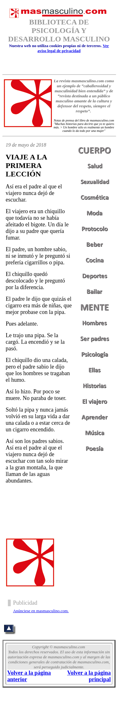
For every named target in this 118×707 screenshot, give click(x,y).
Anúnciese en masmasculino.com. (41, 610)
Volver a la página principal (89, 676)
